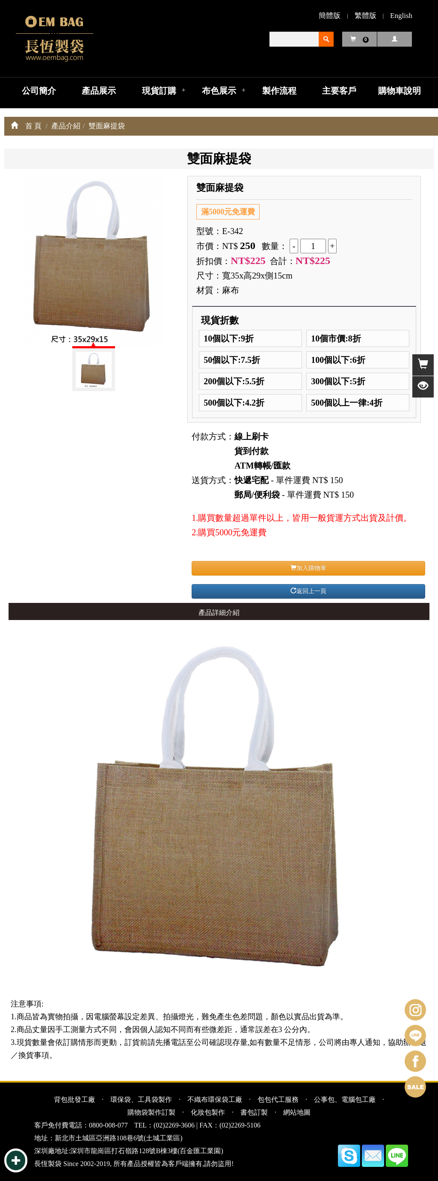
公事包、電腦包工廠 (345, 1099)
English (401, 16)
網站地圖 (297, 1112)
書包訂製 (254, 1112)
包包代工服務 (278, 1099)
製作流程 (279, 90)
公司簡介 (39, 90)
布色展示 (219, 90)
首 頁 (33, 126)
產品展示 (99, 90)
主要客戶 (339, 90)
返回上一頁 (308, 591)
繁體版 (365, 16)
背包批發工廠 (74, 1099)
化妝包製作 (208, 1112)
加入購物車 (308, 567)
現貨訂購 (159, 90)
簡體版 (329, 16)
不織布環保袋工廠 (214, 1099)
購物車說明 (399, 90)
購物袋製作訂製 (151, 1112)
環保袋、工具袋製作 (141, 1099)
